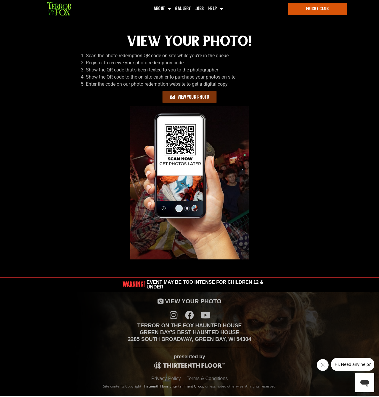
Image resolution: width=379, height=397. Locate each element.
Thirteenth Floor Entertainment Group (173, 386)
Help (215, 9)
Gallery (183, 9)
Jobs (199, 9)
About (162, 9)
